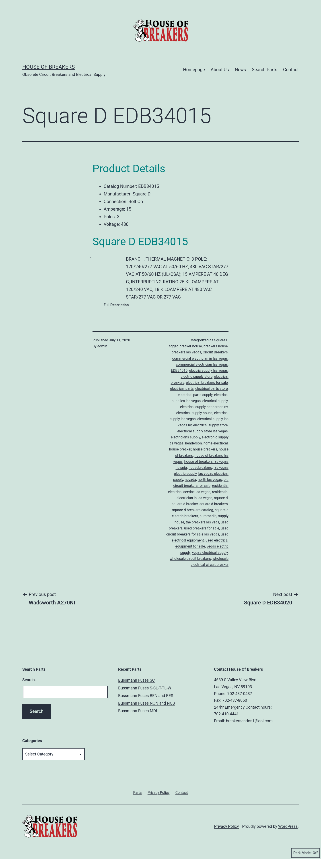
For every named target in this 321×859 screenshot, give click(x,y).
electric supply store (196, 376)
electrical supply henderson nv (204, 407)
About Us (220, 69)
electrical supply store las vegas (202, 431)
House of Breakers (48, 67)
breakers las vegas (186, 352)
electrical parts (182, 388)
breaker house (190, 346)
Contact (291, 69)
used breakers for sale (201, 528)
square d (221, 498)
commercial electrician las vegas (202, 364)
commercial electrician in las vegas (200, 358)
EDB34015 (179, 370)
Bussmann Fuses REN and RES (145, 695)
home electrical (216, 443)
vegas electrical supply (210, 552)
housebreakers (200, 467)
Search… (30, 679)
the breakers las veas (202, 522)
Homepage (194, 69)
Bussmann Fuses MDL (138, 710)
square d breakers (214, 504)
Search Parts (264, 69)
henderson (193, 443)
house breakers (205, 449)
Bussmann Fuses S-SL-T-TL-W (144, 688)
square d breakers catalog (192, 510)
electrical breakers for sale (207, 382)
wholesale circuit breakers (190, 558)
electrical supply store (210, 425)
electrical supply (215, 401)
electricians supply (185, 437)
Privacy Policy (226, 826)
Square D (221, 340)
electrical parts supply (195, 395)
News (240, 69)
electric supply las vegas (208, 370)
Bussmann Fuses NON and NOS (146, 703)
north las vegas (210, 479)
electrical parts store (211, 388)
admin (102, 346)
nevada (190, 479)
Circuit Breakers (215, 352)
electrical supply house (194, 413)
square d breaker (185, 504)
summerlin (208, 516)
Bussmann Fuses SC (136, 680)
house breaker (180, 449)
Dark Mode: (305, 853)
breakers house (216, 346)
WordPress (288, 826)
